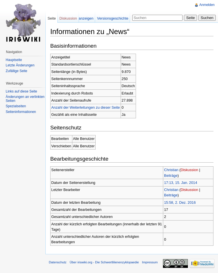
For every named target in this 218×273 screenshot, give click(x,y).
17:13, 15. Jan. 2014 (180, 182)
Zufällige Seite (16, 71)
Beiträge (171, 175)
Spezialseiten (16, 106)
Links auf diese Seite (21, 91)
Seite (51, 18)
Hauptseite (14, 60)
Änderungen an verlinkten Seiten (25, 99)
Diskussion (189, 170)
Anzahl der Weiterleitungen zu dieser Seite (85, 107)
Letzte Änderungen (20, 65)
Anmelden (207, 5)
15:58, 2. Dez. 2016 (180, 202)
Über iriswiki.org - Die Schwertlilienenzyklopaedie (104, 262)
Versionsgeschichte (112, 18)
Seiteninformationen (21, 112)
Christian (171, 170)
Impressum (150, 262)
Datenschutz (57, 262)
